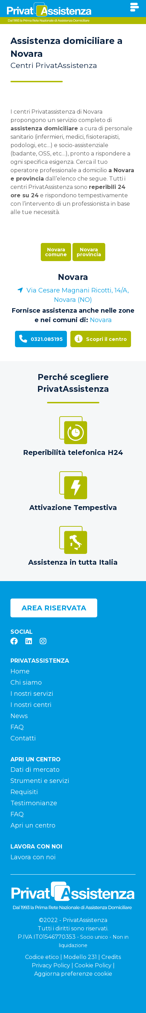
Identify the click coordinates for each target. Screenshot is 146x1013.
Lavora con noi (33, 857)
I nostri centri (31, 705)
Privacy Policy (51, 965)
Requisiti (24, 792)
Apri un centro (32, 825)
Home (20, 671)
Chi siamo (26, 682)
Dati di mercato (35, 770)
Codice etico (42, 957)
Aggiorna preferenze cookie (73, 973)
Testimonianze (33, 803)
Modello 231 (80, 957)
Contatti (23, 738)
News (19, 716)
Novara (73, 277)
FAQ (17, 727)
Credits (111, 957)
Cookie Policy (93, 965)
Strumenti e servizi (39, 781)
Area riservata (54, 608)
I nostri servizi (31, 694)
